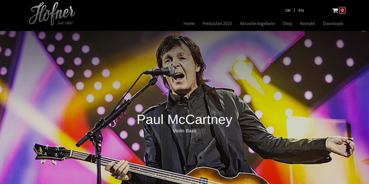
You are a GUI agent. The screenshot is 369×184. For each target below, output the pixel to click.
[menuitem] (189, 24)
